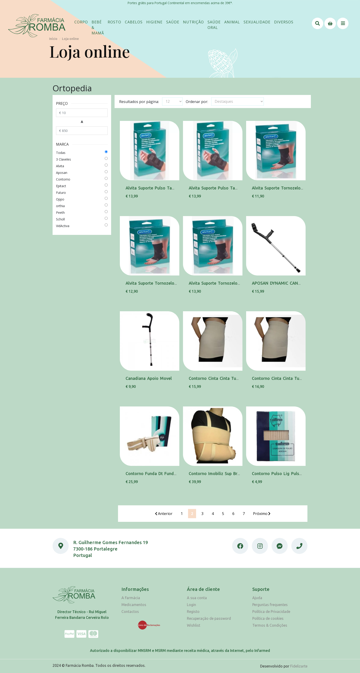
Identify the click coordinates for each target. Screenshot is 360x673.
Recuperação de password (209, 618)
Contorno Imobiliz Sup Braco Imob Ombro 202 (233, 473)
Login (191, 605)
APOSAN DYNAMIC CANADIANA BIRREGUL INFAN (299, 283)
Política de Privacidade (271, 611)
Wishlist (193, 625)
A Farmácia (130, 598)
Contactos (130, 611)
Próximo (261, 513)
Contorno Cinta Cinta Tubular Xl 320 (287, 378)
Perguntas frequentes (270, 605)
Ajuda (257, 598)
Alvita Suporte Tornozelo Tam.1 (283, 188)
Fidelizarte (298, 666)
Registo (193, 611)
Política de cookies (268, 618)
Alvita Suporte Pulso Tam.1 (152, 188)
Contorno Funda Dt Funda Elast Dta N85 (165, 473)
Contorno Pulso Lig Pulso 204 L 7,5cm (289, 473)
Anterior (163, 513)
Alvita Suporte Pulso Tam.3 (215, 188)
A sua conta (197, 598)
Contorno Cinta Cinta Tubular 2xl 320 (225, 378)
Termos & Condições (269, 625)
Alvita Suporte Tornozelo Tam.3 (220, 283)
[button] (81, 22)
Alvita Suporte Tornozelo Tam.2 (157, 283)
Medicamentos (133, 605)
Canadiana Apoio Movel (149, 378)
